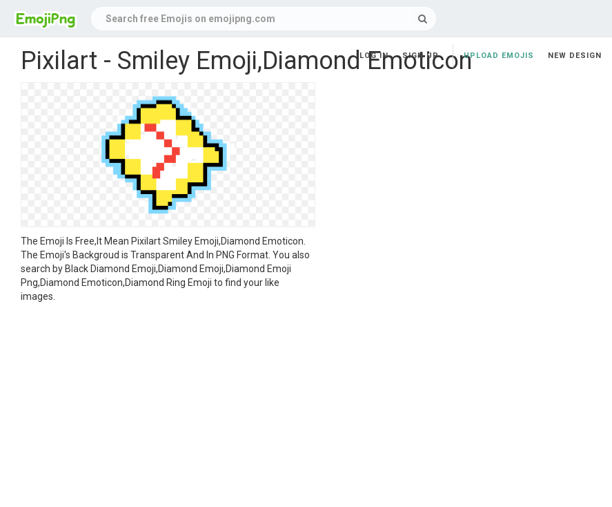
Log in (373, 55)
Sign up (420, 55)
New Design (575, 55)
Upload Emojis (499, 55)
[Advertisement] (168, 407)
